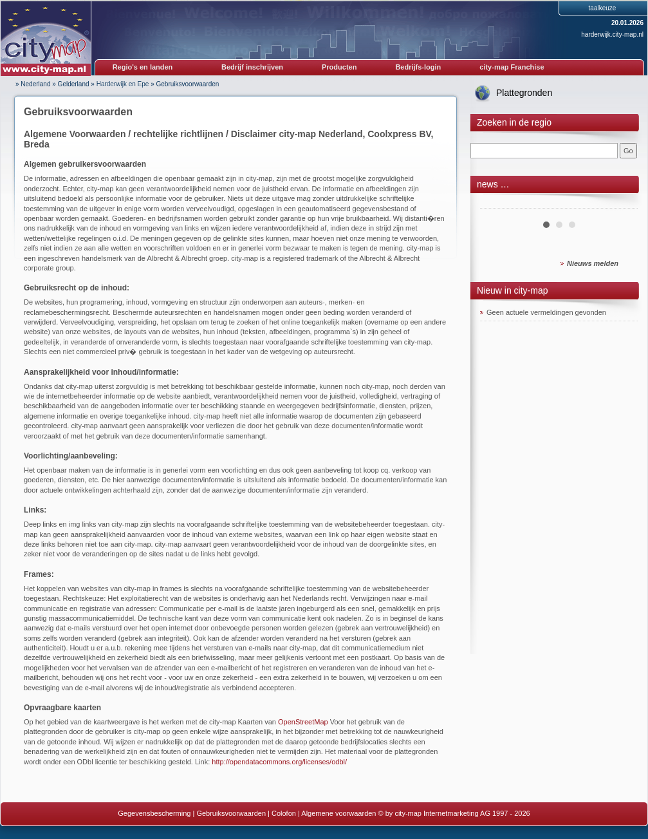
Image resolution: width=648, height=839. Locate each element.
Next (621, 203)
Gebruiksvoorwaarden (187, 84)
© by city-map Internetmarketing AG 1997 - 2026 (454, 813)
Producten (339, 67)
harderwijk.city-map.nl (612, 34)
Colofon (284, 813)
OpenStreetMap (303, 722)
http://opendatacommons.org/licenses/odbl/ (279, 762)
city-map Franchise (511, 67)
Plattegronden (524, 93)
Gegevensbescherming (154, 813)
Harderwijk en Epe (123, 84)
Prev (496, 203)
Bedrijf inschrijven (252, 67)
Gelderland (73, 84)
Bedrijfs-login (418, 67)
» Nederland (32, 84)
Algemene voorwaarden (338, 813)
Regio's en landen (143, 67)
